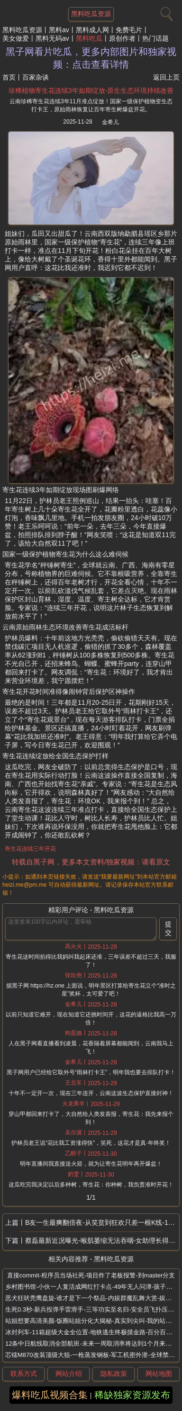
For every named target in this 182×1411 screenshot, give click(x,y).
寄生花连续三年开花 (30, 848)
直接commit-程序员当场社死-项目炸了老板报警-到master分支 (91, 1275)
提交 (168, 928)
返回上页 (166, 77)
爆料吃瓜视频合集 (50, 1395)
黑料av (59, 30)
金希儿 (110, 122)
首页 (9, 77)
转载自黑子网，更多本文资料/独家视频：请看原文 (91, 862)
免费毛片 (129, 30)
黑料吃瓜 (89, 38)
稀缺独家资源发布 (132, 1395)
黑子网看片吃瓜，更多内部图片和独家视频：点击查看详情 (91, 58)
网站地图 (159, 1373)
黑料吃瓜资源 (22, 30)
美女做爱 (15, 38)
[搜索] (165, 12)
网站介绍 (68, 1373)
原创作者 (122, 38)
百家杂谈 (35, 77)
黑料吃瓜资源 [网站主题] (91, 14)
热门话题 (155, 38)
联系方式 (23, 1373)
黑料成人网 (92, 30)
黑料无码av (52, 38)
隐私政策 (113, 1373)
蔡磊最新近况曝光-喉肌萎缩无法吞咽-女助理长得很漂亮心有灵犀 (102, 1240)
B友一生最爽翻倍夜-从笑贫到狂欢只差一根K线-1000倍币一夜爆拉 (102, 1222)
